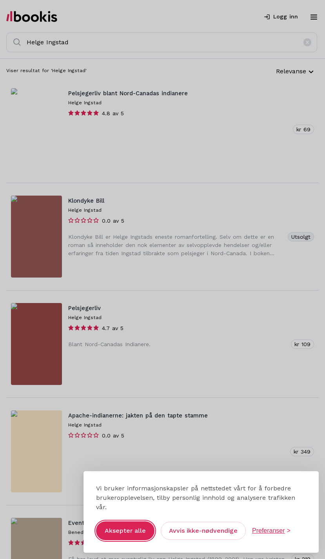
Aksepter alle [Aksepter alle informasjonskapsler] (125, 530)
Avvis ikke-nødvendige (203, 530)
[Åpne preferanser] (271, 530)
